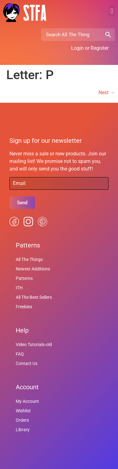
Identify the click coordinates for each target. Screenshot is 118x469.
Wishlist (23, 410)
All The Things (29, 259)
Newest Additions (33, 268)
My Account (27, 401)
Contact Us (26, 363)
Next (106, 93)
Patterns (24, 278)
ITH (19, 287)
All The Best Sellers (34, 297)
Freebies (24, 306)
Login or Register (90, 48)
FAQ (20, 353)
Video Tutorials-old (34, 344)
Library (23, 429)
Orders (22, 420)
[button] (112, 11)
